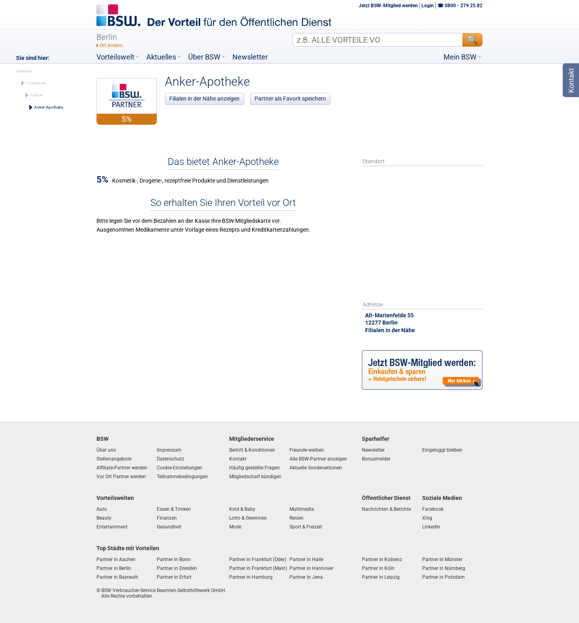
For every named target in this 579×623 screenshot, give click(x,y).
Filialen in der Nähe (390, 330)
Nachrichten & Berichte (386, 509)
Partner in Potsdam (443, 577)
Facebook (432, 509)
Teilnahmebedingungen (182, 476)
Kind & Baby (242, 509)
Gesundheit (169, 527)
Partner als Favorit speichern (290, 98)
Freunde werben (307, 450)
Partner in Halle (306, 559)
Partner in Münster (442, 559)
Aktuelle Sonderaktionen (316, 468)
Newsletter (250, 57)
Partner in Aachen (116, 559)
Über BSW (204, 57)
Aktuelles (161, 57)
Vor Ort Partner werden (121, 476)
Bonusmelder (376, 459)
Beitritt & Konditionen (252, 450)
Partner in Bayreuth (117, 577)
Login (427, 5)
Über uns (106, 450)
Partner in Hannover (311, 568)
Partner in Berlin (113, 568)
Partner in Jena (306, 577)
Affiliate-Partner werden (121, 468)
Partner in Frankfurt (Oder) (257, 559)
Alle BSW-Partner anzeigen (318, 459)
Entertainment (111, 527)
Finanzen (167, 518)
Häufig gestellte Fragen (254, 468)
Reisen (297, 518)
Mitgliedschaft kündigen (255, 476)
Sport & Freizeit (306, 527)
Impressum (169, 450)
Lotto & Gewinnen (248, 518)
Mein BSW (459, 57)
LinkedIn (431, 527)
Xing (427, 518)
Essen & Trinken (174, 509)
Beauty (103, 518)
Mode (235, 527)
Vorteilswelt (115, 57)
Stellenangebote (113, 459)
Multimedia (302, 509)
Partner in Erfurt (174, 577)
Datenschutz (170, 459)
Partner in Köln (378, 568)
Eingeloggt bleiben (442, 450)
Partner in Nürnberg (443, 568)
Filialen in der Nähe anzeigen (204, 98)
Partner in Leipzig (381, 577)
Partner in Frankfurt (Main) (258, 568)
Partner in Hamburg (251, 577)
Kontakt (237, 459)
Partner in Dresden (177, 568)
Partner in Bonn (174, 559)
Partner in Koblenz (382, 559)
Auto (101, 509)
